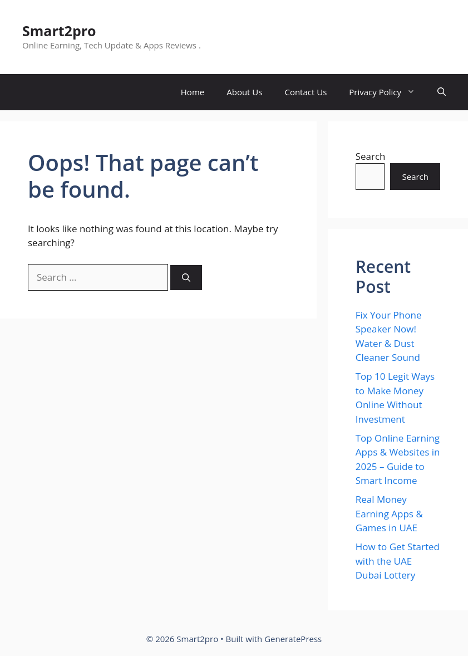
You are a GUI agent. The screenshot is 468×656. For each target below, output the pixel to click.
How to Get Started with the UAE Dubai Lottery (398, 560)
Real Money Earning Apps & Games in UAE (389, 513)
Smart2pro (59, 30)
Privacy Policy (387, 92)
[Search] (186, 277)
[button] (441, 92)
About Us (244, 91)
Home (192, 91)
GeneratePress (293, 638)
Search (371, 156)
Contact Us (305, 91)
